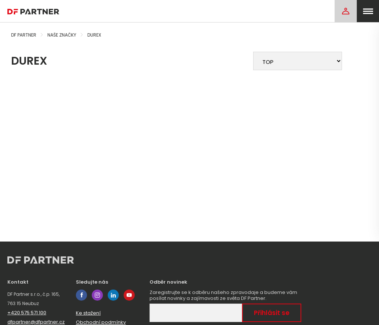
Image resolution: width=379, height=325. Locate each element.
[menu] (368, 11)
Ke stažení (88, 313)
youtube (129, 295)
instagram (97, 295)
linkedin (113, 295)
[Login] (346, 11)
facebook (81, 295)
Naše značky (61, 35)
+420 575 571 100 (26, 312)
